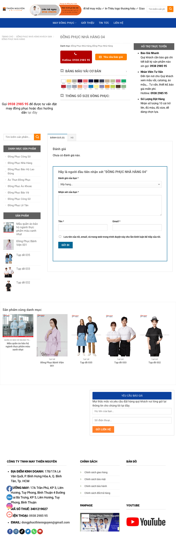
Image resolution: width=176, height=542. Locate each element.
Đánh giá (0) (56, 137)
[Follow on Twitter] (28, 531)
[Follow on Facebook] (10, 531)
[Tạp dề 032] (154, 335)
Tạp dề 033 (120, 362)
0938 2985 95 (38, 515)
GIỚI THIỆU (87, 22)
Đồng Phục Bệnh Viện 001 (52, 364)
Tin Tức (104, 22)
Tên (61, 221)
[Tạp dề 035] (86, 335)
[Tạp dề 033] (120, 335)
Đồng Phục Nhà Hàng (13, 39)
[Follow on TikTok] (22, 531)
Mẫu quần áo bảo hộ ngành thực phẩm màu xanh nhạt (18, 346)
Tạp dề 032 (154, 362)
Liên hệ (118, 22)
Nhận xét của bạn (68, 192)
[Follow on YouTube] (40, 531)
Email (116, 221)
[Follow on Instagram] (16, 531)
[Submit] (170, 9)
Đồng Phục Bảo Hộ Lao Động (21, 171)
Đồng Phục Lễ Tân (18, 205)
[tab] (56, 137)
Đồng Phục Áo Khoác (20, 186)
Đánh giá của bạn (68, 178)
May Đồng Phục (64, 22)
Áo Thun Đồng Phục (19, 179)
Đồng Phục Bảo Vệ (18, 192)
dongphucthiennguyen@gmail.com (45, 522)
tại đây (32, 112)
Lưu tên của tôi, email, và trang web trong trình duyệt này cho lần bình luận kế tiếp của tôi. (112, 236)
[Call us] (34, 531)
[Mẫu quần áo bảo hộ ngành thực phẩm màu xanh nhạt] (18, 325)
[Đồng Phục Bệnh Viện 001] (52, 335)
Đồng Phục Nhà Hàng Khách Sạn (34, 36)
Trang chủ (7, 36)
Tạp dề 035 (86, 362)
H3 (70, 137)
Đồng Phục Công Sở (19, 156)
